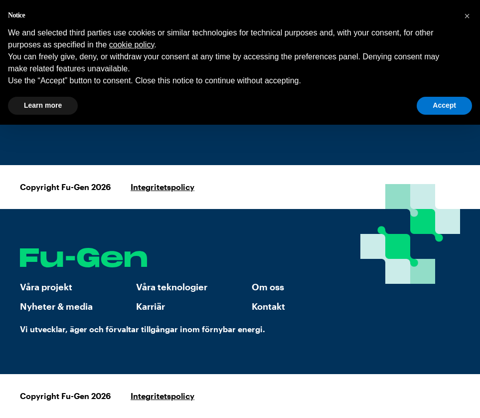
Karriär (150, 306)
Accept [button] (444, 105)
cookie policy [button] (131, 44)
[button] (467, 16)
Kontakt (268, 306)
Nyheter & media (56, 306)
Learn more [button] (43, 105)
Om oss (268, 286)
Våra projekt (46, 286)
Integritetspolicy (162, 187)
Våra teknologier (171, 286)
